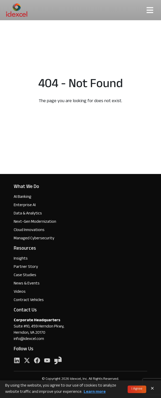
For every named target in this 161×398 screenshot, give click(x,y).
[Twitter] (27, 361)
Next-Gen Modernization (35, 222)
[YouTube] (47, 361)
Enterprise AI (25, 205)
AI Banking (22, 197)
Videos (20, 292)
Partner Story (26, 267)
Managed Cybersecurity (34, 238)
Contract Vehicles (29, 300)
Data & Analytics (28, 213)
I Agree (136, 389)
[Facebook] (37, 361)
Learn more (95, 392)
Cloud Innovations (29, 230)
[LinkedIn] (17, 361)
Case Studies (25, 275)
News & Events (27, 283)
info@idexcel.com (29, 339)
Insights (21, 258)
